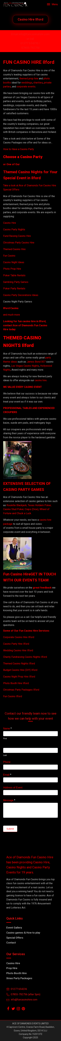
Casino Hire (9, 222)
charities (38, 82)
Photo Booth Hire (16, 973)
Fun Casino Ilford (12, 696)
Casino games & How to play (23, 932)
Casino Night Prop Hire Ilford (19, 676)
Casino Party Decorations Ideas (20, 295)
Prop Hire (11, 968)
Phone (6, 762)
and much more (11, 314)
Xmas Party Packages (19, 978)
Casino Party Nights (14, 229)
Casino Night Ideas (13, 262)
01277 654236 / (30, 43)
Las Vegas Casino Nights (25, 365)
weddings (26, 82)
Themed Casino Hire (14, 249)
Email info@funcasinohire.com (30, 34)
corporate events (26, 86)
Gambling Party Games (15, 282)
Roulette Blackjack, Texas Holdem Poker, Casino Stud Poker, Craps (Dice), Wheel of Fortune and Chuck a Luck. (27, 509)
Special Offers (14, 937)
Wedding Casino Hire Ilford (18, 650)
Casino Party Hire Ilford (16, 643)
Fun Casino (9, 255)
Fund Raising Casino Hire (17, 235)
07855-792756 (30, 47)
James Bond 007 (36, 361)
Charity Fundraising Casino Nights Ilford (25, 656)
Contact (11, 942)
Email (7, 774)
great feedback (42, 587)
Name (7, 728)
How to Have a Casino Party (18, 149)
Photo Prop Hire (12, 268)
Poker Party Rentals (14, 288)
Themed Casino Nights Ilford (19, 663)
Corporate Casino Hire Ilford (18, 637)
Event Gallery (14, 927)
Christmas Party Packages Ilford (21, 689)
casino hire (41, 380)
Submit (10, 828)
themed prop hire (28, 78)
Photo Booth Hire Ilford (16, 683)
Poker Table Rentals (14, 275)
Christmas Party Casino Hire (18, 242)
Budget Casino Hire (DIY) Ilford (20, 669)
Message (9, 800)
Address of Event (12, 787)
